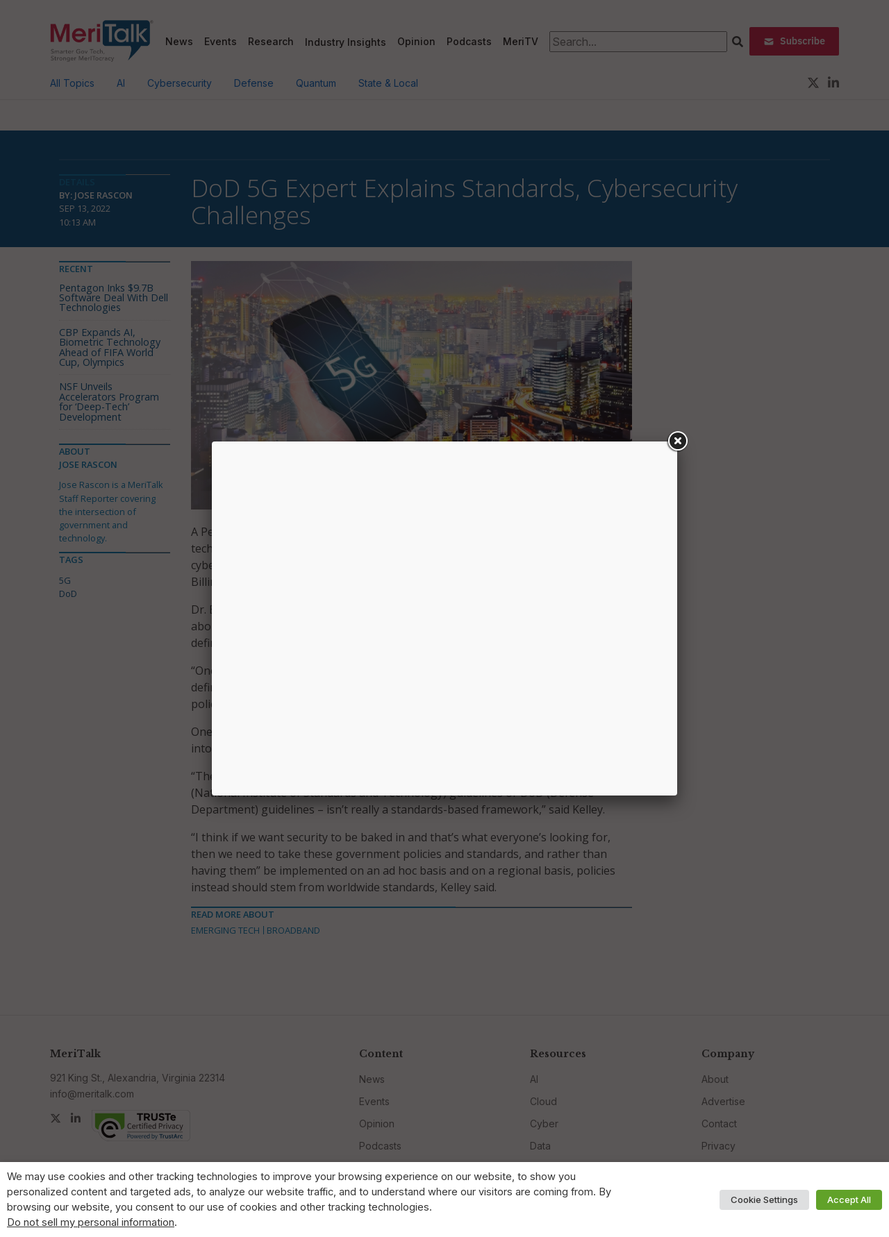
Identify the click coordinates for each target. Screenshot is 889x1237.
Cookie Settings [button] (764, 1199)
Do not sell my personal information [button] (90, 1222)
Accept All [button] (849, 1199)
